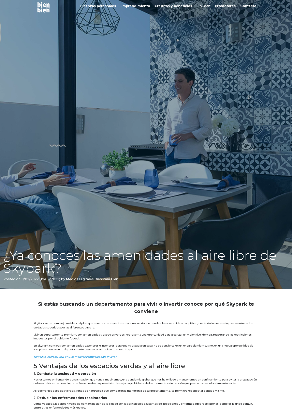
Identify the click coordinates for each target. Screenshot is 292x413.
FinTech (203, 6)
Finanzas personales (98, 6)
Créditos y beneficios (173, 6)
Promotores (225, 6)
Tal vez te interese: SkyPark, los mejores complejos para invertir (74, 356)
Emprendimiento (135, 6)
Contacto (248, 6)
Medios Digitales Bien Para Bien (91, 279)
